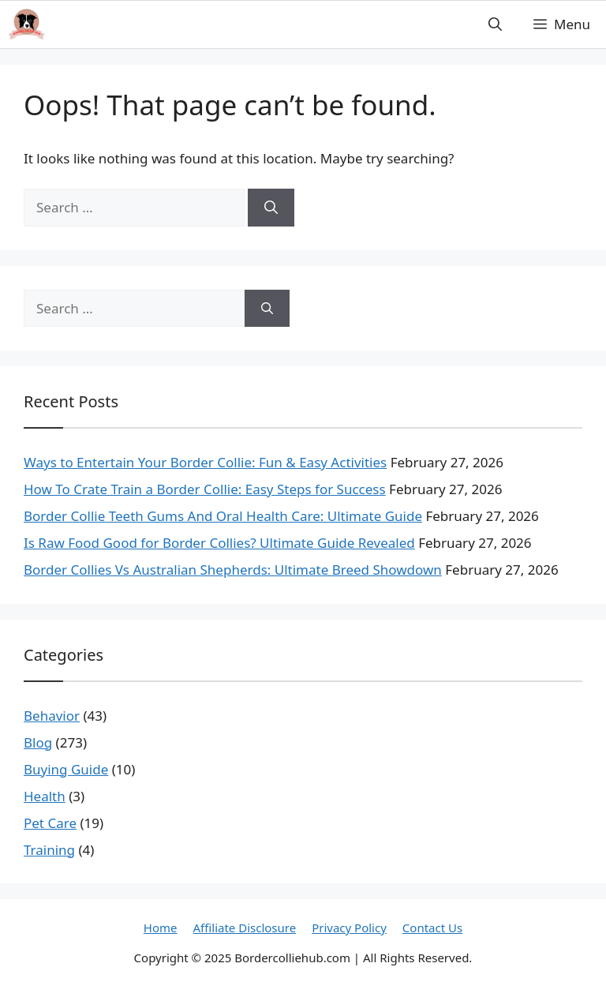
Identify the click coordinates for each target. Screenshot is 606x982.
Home (161, 927)
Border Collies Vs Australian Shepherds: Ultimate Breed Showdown (233, 569)
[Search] (271, 208)
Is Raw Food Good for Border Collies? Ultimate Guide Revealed (219, 543)
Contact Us (432, 927)
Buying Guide (66, 769)
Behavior (52, 716)
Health (44, 796)
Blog (38, 742)
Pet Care (50, 823)
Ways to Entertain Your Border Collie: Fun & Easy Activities (205, 462)
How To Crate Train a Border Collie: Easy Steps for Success (205, 489)
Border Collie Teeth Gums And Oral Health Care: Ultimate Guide (223, 516)
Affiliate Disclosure (245, 927)
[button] (495, 24)
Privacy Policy (349, 927)
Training (49, 850)
